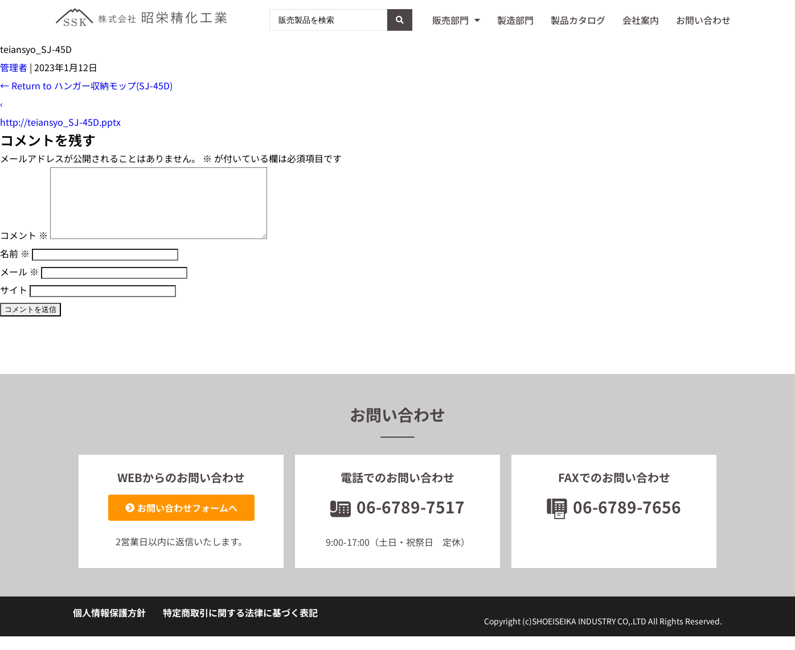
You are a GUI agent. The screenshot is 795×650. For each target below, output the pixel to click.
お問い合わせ (703, 20)
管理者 (13, 67)
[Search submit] (399, 20)
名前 (15, 267)
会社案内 (640, 20)
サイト (13, 303)
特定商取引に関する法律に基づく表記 (240, 626)
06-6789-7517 (397, 520)
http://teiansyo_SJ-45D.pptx (60, 122)
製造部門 (515, 20)
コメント (24, 249)
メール (19, 285)
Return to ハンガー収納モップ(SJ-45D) (86, 85)
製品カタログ (578, 20)
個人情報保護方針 (109, 626)
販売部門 (456, 20)
